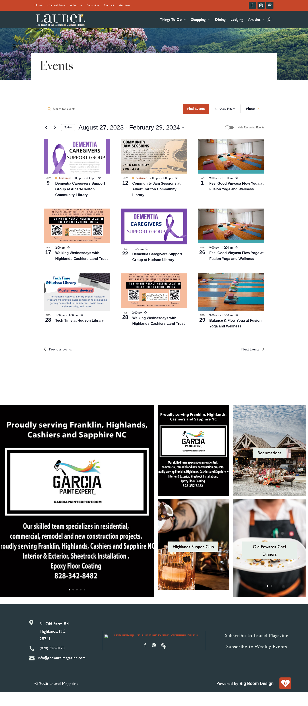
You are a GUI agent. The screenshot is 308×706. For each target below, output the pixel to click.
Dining (220, 19)
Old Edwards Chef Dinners (269, 565)
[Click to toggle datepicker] (131, 141)
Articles (254, 19)
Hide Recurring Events (251, 141)
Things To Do (171, 19)
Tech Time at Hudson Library (79, 335)
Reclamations (269, 467)
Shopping (198, 19)
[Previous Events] (46, 142)
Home (39, 5)
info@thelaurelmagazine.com (61, 672)
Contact (109, 5)
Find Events (227, 108)
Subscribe (93, 5)
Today (68, 141)
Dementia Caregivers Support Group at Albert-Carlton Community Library (80, 203)
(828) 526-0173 (52, 662)
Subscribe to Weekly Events (256, 661)
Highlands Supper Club (193, 561)
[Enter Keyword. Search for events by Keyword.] (129, 109)
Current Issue (56, 5)
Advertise (76, 5)
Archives (124, 5)
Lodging (237, 19)
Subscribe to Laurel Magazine (257, 649)
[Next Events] (55, 142)
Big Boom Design (257, 697)
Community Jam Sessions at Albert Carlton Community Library (156, 203)
